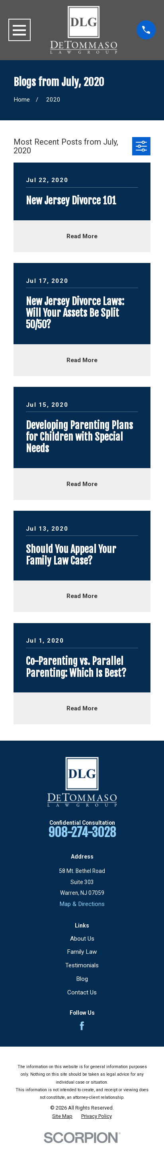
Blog (82, 978)
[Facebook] (82, 1026)
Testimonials (82, 965)
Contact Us (82, 992)
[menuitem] (62, 1116)
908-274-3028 (82, 832)
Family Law (82, 951)
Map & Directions (82, 904)
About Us (82, 938)
